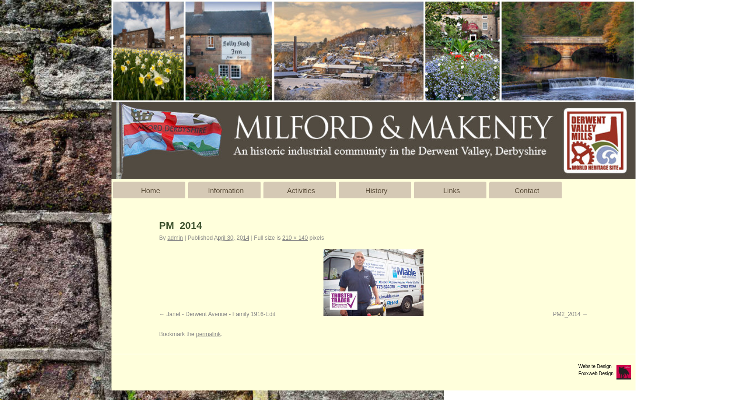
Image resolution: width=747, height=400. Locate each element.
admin (175, 238)
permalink (208, 334)
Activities (301, 190)
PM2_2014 (567, 314)
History (376, 190)
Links (451, 190)
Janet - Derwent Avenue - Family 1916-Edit (220, 314)
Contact (527, 190)
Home (150, 190)
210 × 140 (295, 238)
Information (225, 190)
